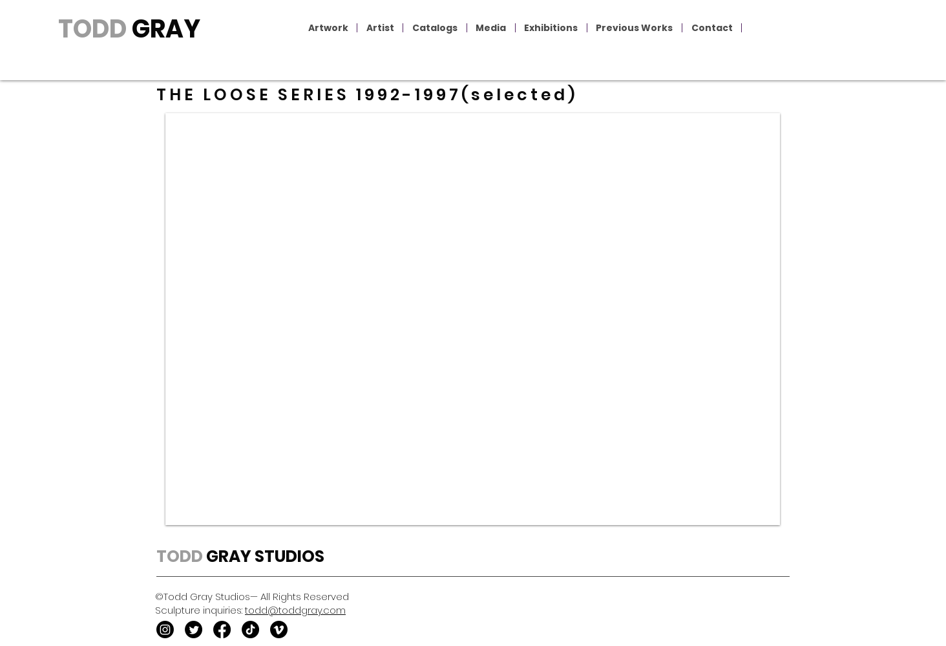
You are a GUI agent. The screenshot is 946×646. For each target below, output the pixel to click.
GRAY (163, 29)
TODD (92, 29)
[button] (328, 27)
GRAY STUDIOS (263, 556)
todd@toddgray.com (295, 610)
